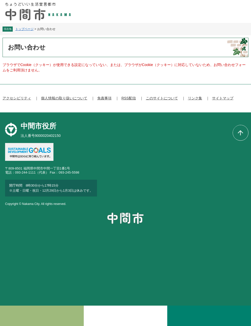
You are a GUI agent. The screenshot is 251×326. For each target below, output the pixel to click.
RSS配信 (128, 98)
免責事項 (104, 98)
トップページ (24, 29)
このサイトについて (162, 98)
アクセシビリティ (17, 98)
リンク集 (195, 98)
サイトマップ (222, 98)
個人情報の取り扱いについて (64, 98)
